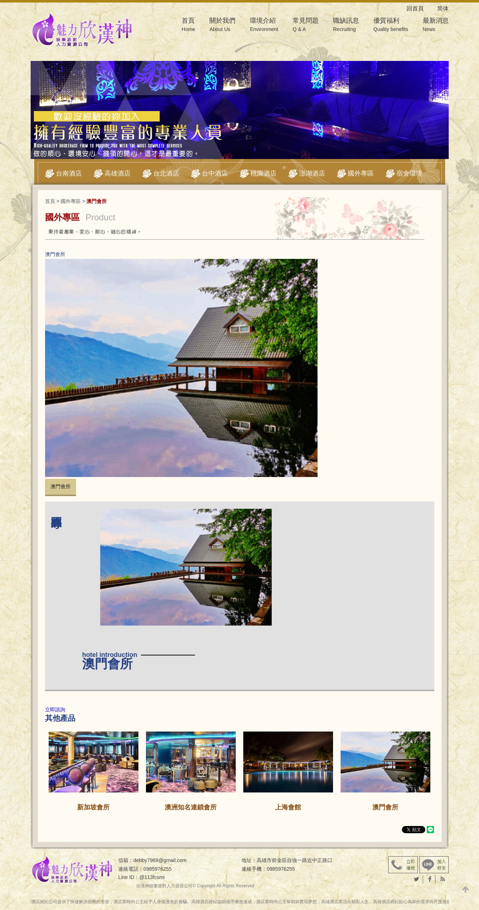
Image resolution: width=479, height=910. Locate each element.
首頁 (188, 25)
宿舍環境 (409, 173)
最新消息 (436, 25)
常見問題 (306, 25)
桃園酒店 (263, 173)
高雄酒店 (117, 173)
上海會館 (288, 807)
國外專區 (361, 173)
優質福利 (390, 25)
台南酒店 (69, 173)
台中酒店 (215, 173)
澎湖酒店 (312, 173)
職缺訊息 (346, 25)
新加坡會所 (93, 807)
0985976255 (157, 869)
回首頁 (421, 8)
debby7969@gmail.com (159, 860)
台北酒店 (166, 173)
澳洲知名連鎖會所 (191, 807)
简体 (443, 8)
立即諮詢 (55, 709)
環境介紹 (264, 25)
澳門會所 (60, 486)
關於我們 (222, 25)
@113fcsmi (151, 877)
